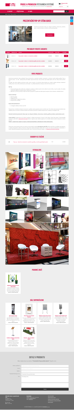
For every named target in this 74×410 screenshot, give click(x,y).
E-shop (10, 11)
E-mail (18, 368)
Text (19, 376)
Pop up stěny (13, 14)
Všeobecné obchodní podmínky (52, 129)
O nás (30, 11)
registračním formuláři (23, 119)
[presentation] (45, 385)
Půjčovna (20, 11)
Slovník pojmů (50, 402)
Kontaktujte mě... (45, 379)
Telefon (18, 371)
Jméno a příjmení (16, 366)
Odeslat (45, 389)
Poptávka (50, 40)
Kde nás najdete (51, 396)
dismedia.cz (31, 399)
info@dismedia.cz (49, 6)
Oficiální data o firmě (52, 397)
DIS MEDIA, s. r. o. (46, 407)
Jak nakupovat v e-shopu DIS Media (54, 401)
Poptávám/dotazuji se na (15, 374)
